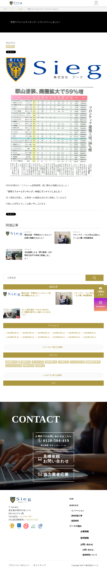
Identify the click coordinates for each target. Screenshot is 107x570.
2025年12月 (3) (28, 333)
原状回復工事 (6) (93, 362)
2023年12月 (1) (90, 337)
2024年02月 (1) (59, 337)
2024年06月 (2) (28, 337)
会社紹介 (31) (11, 362)
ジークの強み (75, 526)
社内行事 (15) (50, 362)
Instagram (100, 306)
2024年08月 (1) (90, 333)
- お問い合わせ (87, 550)
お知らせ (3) (29, 365)
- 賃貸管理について (89, 555)
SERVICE (73, 505)
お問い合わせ (86, 544)
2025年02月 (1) (44, 333)
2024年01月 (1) (74, 337)
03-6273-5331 (32, 520)
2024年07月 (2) (13, 337)
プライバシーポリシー (19, 565)
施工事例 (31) (24, 362)
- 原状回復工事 (76, 516)
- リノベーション (77, 511)
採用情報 (84, 538)
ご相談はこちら (100, 293)
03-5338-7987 (26, 516)
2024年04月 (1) (44, 337)
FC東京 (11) (63, 362)
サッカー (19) (37, 362)
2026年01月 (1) (13, 333)
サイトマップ (39, 565)
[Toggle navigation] (96, 3)
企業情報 (84, 531)
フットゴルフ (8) (77, 362)
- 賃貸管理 (74, 521)
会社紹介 (10, 46)
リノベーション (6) (14, 365)
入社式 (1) (40, 365)
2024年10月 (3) (74, 333)
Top (71, 499)
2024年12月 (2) (59, 333)
